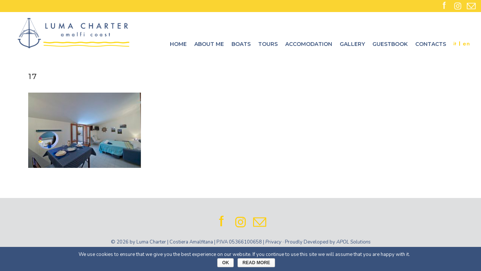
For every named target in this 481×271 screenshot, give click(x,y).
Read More (256, 262)
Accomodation (308, 44)
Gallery (352, 44)
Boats (241, 44)
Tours (268, 44)
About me (209, 44)
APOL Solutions (353, 242)
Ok (225, 262)
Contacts (430, 44)
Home (178, 44)
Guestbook (390, 44)
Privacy (273, 242)
